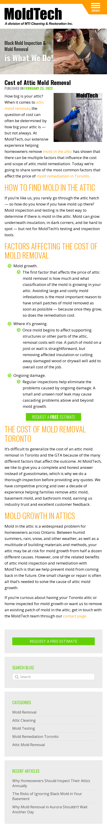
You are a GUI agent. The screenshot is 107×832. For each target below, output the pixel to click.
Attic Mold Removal (28, 744)
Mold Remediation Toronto (35, 736)
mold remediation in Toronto (63, 176)
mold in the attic (57, 151)
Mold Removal (24, 712)
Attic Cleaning (24, 720)
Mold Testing (23, 728)
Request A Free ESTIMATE (53, 641)
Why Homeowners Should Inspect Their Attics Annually (51, 783)
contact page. (75, 616)
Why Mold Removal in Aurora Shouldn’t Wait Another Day (49, 809)
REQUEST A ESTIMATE (53, 416)
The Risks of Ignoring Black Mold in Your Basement (47, 796)
